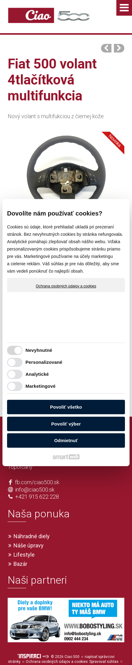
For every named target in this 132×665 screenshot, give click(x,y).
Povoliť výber (66, 423)
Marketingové (40, 386)
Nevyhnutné (38, 350)
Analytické (37, 374)
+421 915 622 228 (37, 485)
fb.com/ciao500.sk (37, 471)
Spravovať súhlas (103, 650)
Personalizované (43, 362)
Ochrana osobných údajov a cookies (66, 286)
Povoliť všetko (66, 407)
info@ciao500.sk (34, 478)
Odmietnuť (66, 440)
